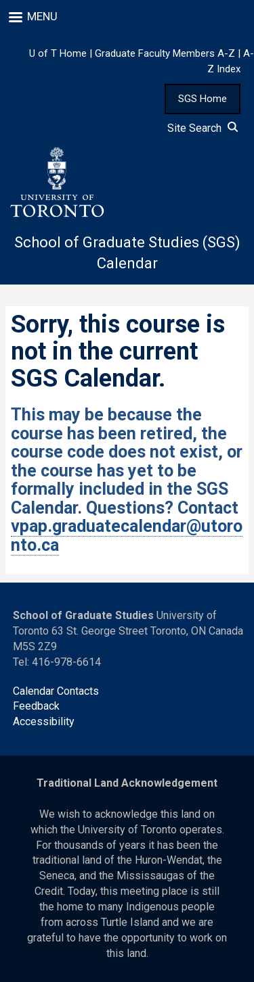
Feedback (36, 705)
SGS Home (202, 99)
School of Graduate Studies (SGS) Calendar (127, 253)
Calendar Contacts (56, 691)
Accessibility (44, 721)
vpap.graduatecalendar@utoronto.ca (126, 535)
